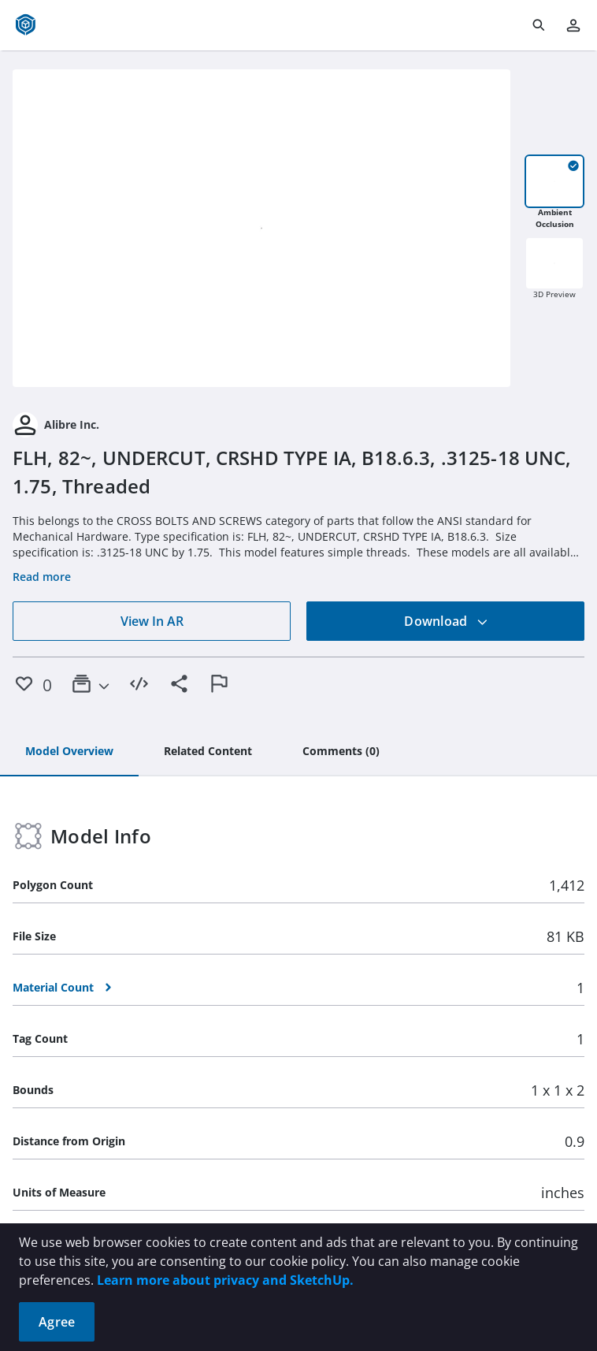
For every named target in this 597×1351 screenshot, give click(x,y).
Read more (42, 576)
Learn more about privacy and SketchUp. (225, 1280)
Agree (57, 1322)
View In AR (152, 621)
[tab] (69, 752)
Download (446, 621)
